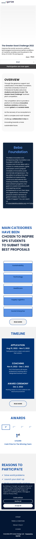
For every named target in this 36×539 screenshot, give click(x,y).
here (27, 520)
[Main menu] (3, 3)
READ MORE (18, 322)
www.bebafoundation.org (17, 203)
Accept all (18, 534)
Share (30, 57)
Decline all (18, 529)
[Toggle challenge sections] (18, 62)
